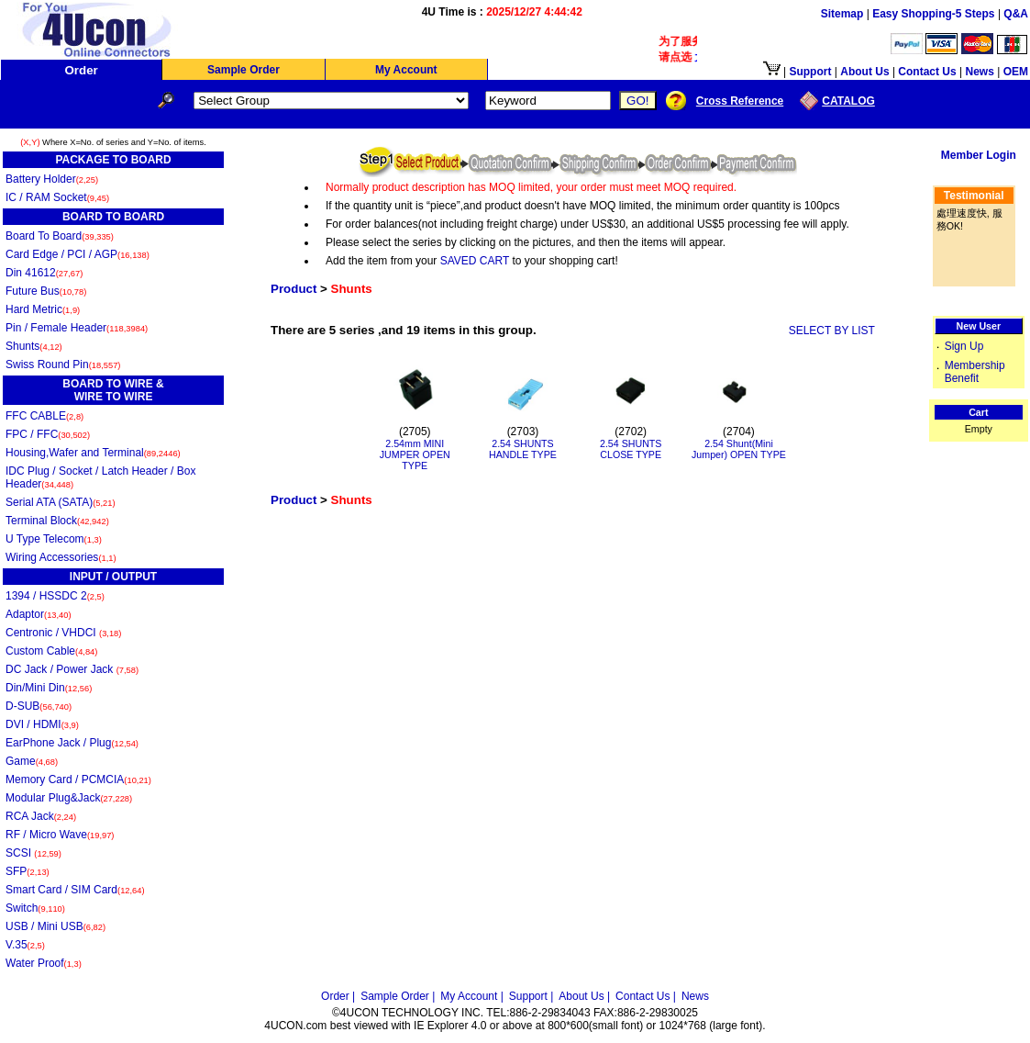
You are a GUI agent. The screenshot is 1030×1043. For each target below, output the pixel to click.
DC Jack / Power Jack (72, 669)
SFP (28, 871)
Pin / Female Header (77, 327)
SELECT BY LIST (832, 330)
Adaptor (39, 614)
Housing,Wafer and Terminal (93, 452)
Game (32, 761)
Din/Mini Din (49, 687)
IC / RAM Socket (57, 197)
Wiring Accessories (61, 557)
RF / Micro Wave (60, 834)
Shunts (34, 346)
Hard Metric (43, 309)
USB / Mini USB (55, 926)
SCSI (33, 853)
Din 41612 (44, 272)
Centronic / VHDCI (63, 632)
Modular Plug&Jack (69, 797)
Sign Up (964, 346)
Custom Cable (51, 651)
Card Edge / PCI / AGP (78, 254)
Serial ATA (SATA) (61, 502)
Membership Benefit (975, 372)
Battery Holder (52, 179)
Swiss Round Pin (63, 364)
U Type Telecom (54, 539)
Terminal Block (57, 520)
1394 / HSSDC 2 (55, 595)
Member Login (978, 155)
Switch (35, 908)
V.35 (25, 944)
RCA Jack (41, 816)
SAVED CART (474, 260)
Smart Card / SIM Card (75, 889)
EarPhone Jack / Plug (72, 742)
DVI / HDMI (42, 724)
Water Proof (44, 963)
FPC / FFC (48, 434)
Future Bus (46, 291)
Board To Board (60, 236)
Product (293, 289)
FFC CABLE (44, 415)
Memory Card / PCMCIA (78, 779)
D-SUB (39, 706)
